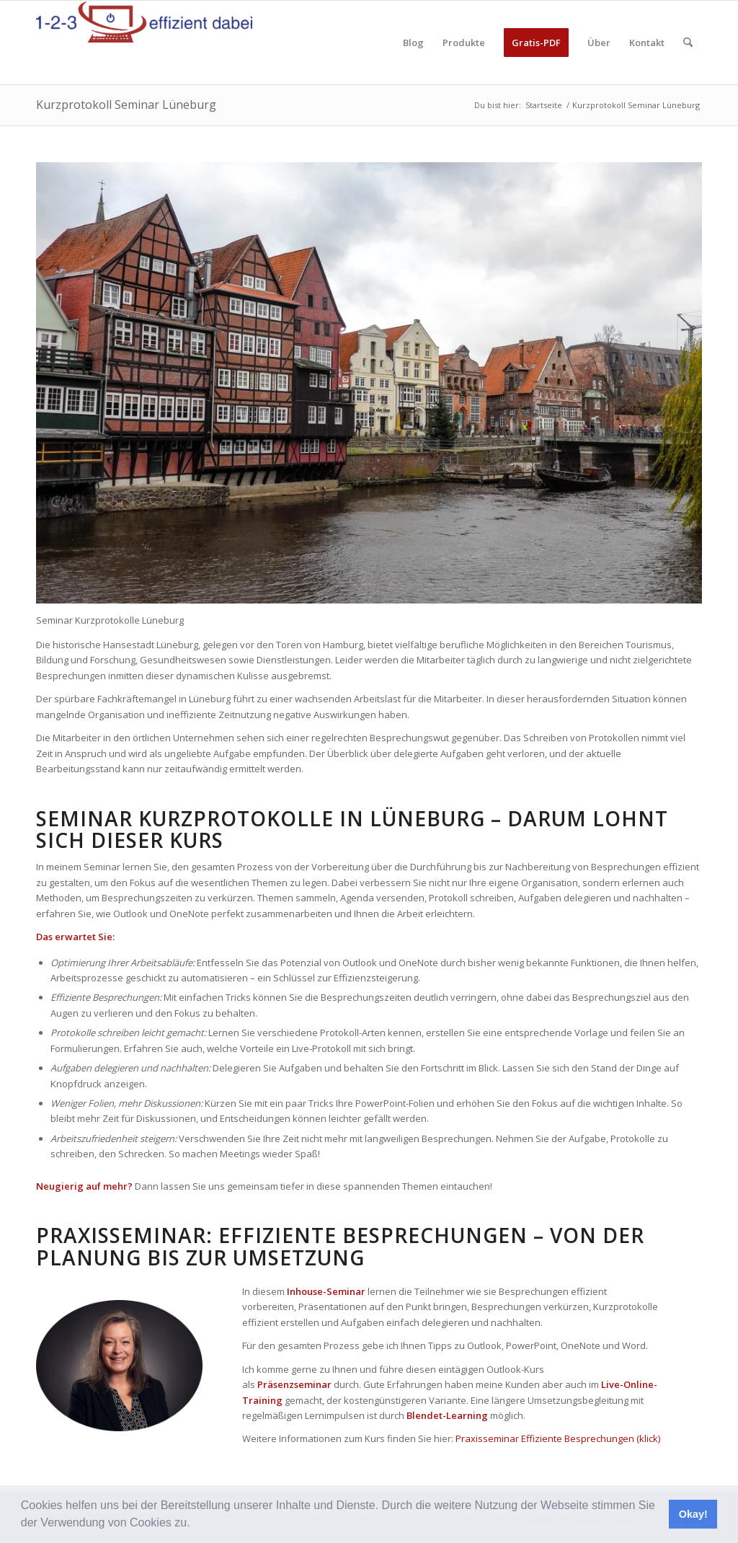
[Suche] (688, 42)
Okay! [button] (693, 1514)
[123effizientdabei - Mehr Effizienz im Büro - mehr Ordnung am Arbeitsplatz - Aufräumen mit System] (144, 42)
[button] (195, 1524)
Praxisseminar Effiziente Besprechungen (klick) (557, 1438)
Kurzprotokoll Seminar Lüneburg (126, 104)
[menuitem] (413, 42)
